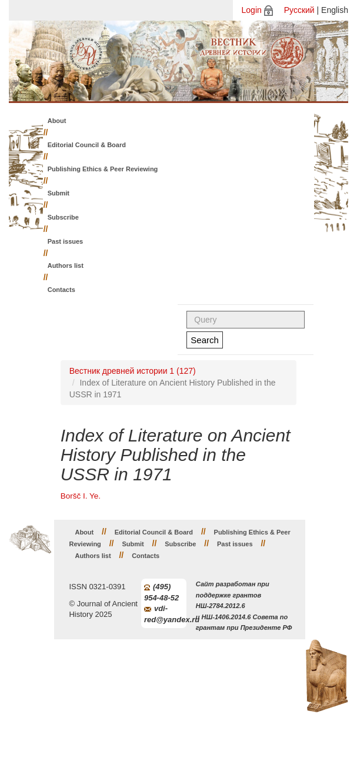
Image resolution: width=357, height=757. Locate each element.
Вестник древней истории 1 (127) (132, 371)
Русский (299, 10)
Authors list (66, 265)
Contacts (61, 289)
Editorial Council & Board (87, 144)
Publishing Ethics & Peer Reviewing (103, 168)
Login (252, 10)
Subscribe (63, 217)
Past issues (66, 241)
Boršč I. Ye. (81, 496)
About (57, 120)
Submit (58, 193)
